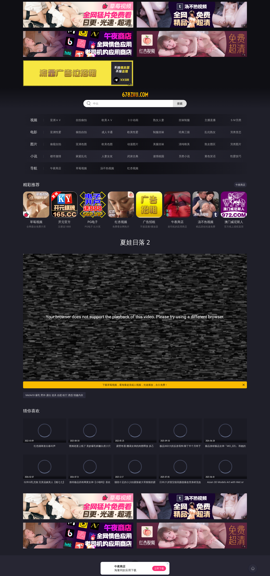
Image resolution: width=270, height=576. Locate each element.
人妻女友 (107, 156)
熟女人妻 (158, 120)
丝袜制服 (184, 120)
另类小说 (184, 156)
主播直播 (210, 120)
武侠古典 (132, 156)
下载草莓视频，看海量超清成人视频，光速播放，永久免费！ (173, 385)
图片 (33, 144)
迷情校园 (158, 156)
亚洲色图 (81, 144)
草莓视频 (81, 168)
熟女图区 (210, 144)
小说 (33, 156)
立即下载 (159, 568)
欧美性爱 (132, 132)
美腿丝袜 (158, 144)
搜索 (180, 103)
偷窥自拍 (55, 144)
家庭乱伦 (81, 156)
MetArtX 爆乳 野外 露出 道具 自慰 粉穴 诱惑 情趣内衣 (54, 395)
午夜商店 (55, 168)
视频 (33, 120)
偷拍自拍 (81, 132)
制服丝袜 (158, 132)
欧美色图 (107, 144)
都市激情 (55, 156)
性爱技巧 (235, 156)
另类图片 (235, 144)
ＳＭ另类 (235, 120)
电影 (33, 132)
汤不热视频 (107, 168)
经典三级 (184, 132)
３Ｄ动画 (132, 120)
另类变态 (235, 132)
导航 (33, 168)
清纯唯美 (184, 144)
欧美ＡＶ (107, 120)
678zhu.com (135, 94)
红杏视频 (132, 168)
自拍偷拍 (81, 120)
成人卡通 (107, 132)
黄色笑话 (210, 156)
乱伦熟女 (210, 132)
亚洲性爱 (55, 132)
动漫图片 (132, 144)
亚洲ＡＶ (55, 120)
